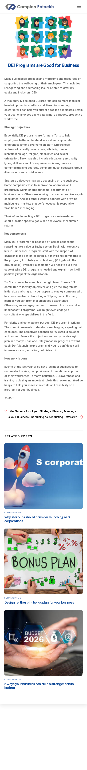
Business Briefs (12, 512)
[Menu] (79, 6)
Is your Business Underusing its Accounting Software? (42, 417)
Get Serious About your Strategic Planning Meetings (43, 411)
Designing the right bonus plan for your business (39, 602)
